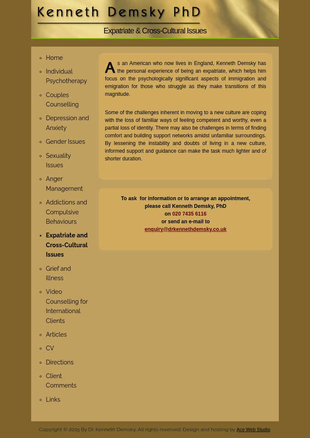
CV (50, 348)
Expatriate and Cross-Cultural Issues (67, 245)
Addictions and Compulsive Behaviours (66, 212)
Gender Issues (65, 141)
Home (54, 57)
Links (53, 399)
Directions (60, 362)
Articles (56, 334)
